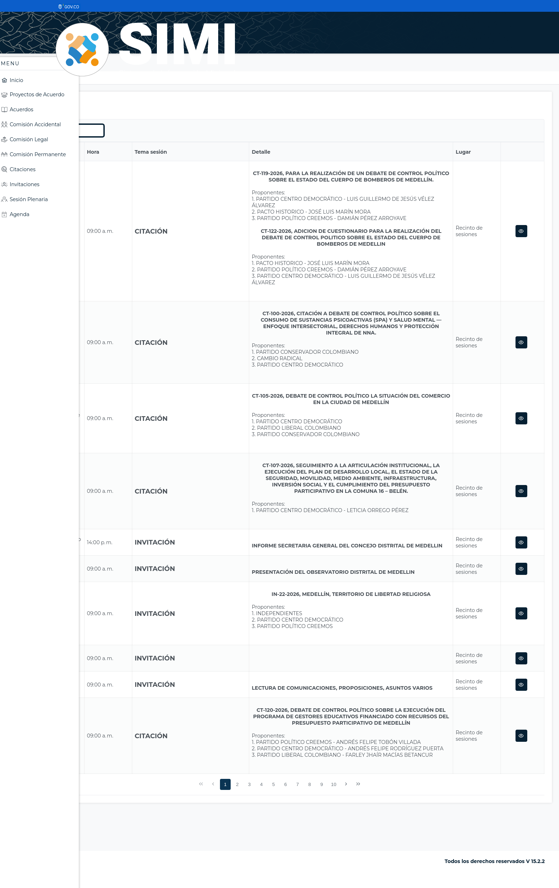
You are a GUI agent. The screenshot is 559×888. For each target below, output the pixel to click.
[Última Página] (399, 822)
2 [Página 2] (278, 823)
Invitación (219, 555)
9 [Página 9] (362, 823)
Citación (215, 234)
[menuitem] (41, 80)
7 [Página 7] (338, 823)
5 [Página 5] (314, 823)
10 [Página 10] (375, 823)
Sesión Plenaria (142, 78)
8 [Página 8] (350, 823)
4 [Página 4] (302, 823)
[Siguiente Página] (387, 822)
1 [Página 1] (266, 823)
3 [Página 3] (290, 823)
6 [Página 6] (326, 823)
